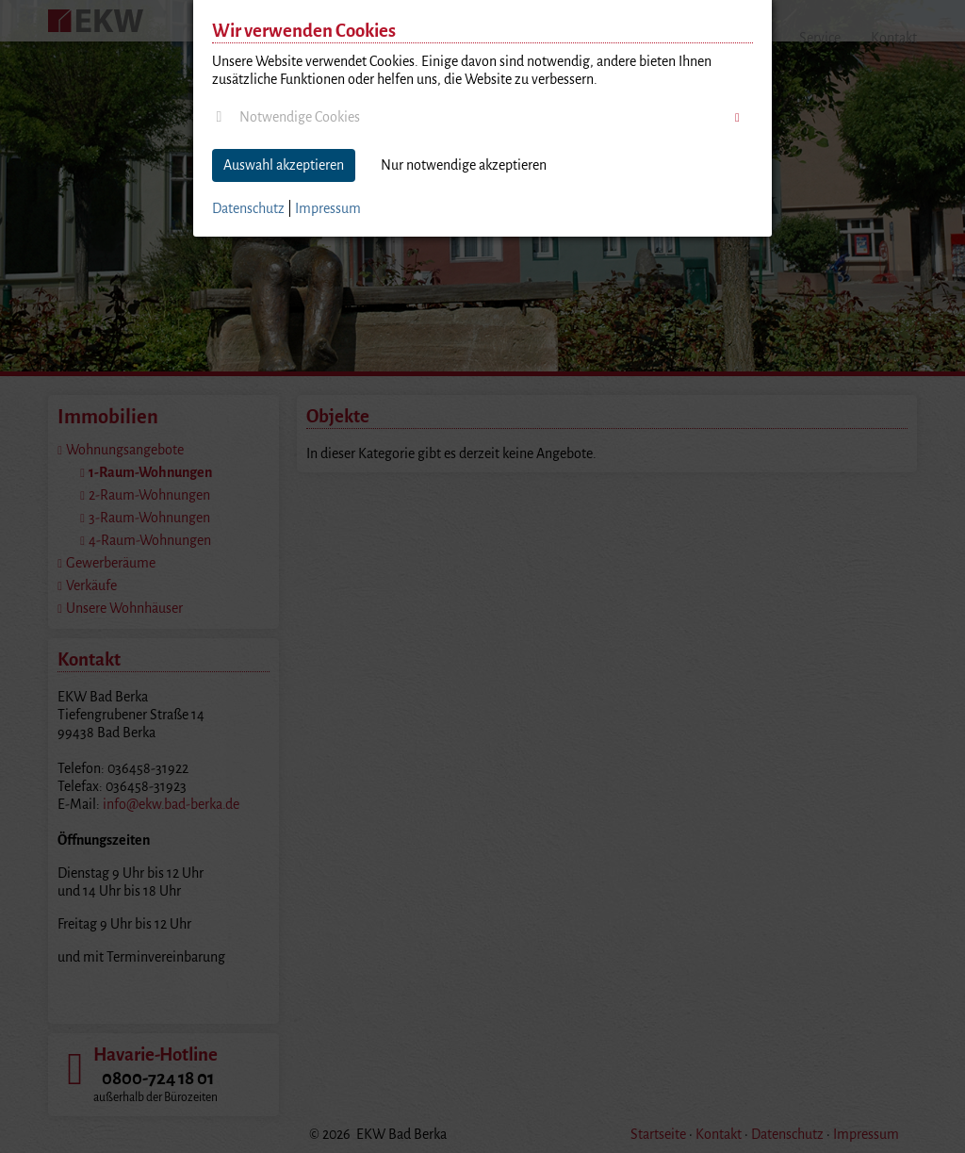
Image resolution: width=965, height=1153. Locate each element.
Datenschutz (248, 208)
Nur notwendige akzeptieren (464, 165)
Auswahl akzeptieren (283, 165)
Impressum (328, 208)
